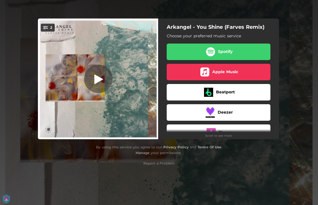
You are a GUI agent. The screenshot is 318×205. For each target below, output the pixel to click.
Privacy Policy (176, 147)
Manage (143, 153)
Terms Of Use (209, 147)
